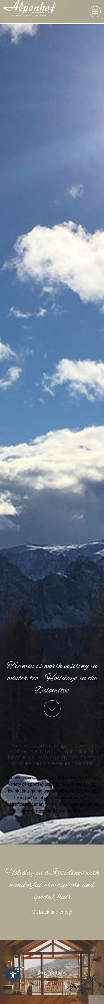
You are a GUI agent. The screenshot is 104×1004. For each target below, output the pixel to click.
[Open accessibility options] (12, 975)
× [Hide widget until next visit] (18, 969)
